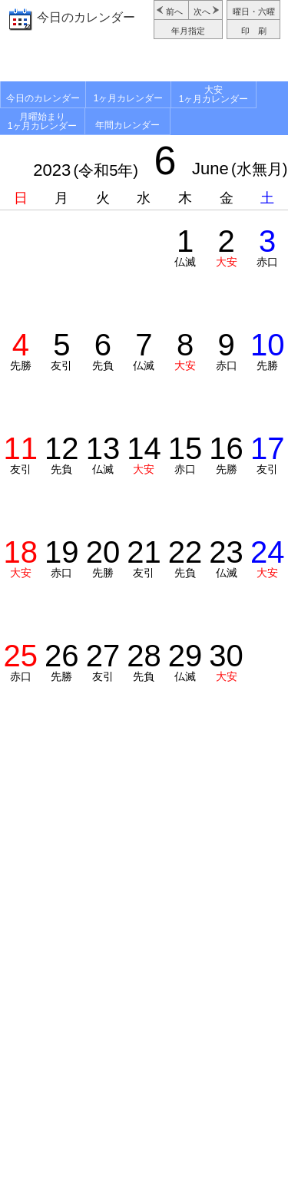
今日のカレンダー (86, 17)
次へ (202, 11)
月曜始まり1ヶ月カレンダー (43, 121)
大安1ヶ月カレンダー (214, 94)
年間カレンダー (127, 125)
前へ (174, 11)
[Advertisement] (144, 62)
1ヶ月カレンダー (129, 98)
